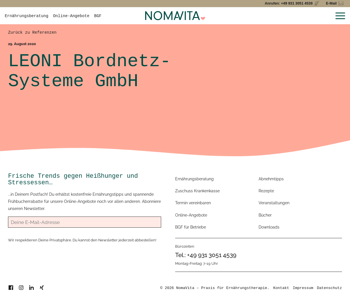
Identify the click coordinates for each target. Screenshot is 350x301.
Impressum (303, 288)
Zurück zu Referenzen (32, 32)
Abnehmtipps (271, 179)
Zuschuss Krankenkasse (197, 191)
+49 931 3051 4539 (211, 254)
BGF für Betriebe (190, 227)
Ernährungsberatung (27, 16)
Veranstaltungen (274, 203)
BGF (97, 16)
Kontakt (281, 288)
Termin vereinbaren (193, 203)
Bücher (265, 215)
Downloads (269, 227)
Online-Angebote (71, 16)
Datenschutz (329, 288)
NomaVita (185, 288)
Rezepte (266, 191)
